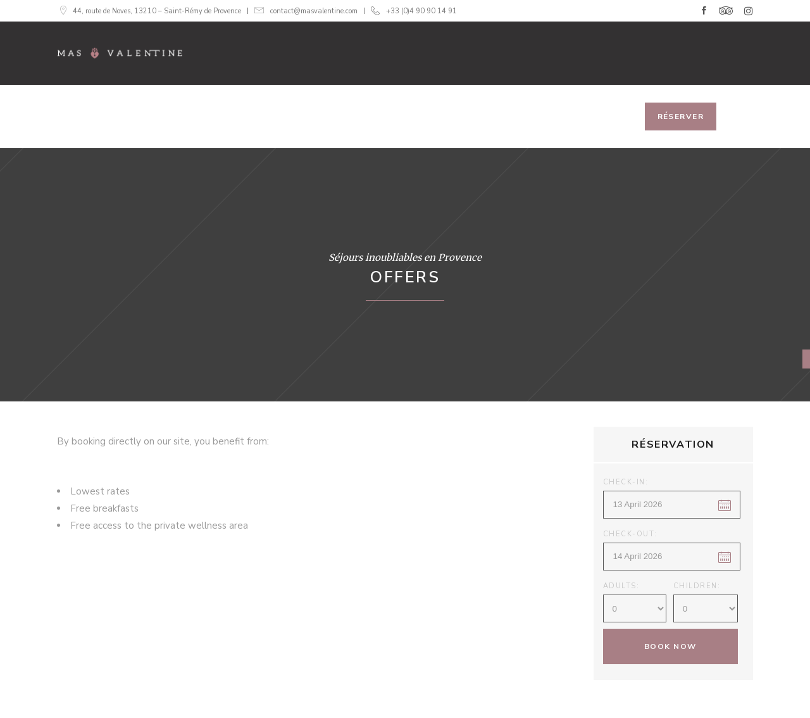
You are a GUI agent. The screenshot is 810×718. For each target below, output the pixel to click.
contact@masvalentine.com (314, 11)
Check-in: (626, 482)
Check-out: (630, 534)
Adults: (621, 586)
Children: (697, 586)
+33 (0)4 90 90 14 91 (421, 11)
